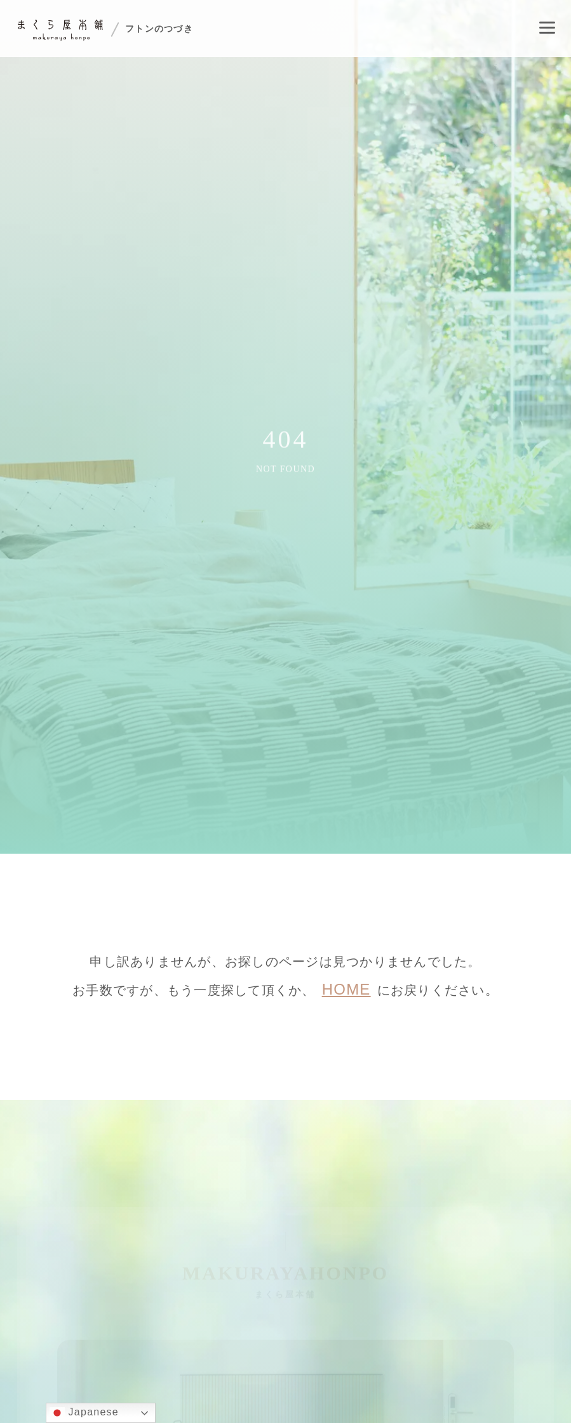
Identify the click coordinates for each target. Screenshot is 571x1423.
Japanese (84, 1412)
